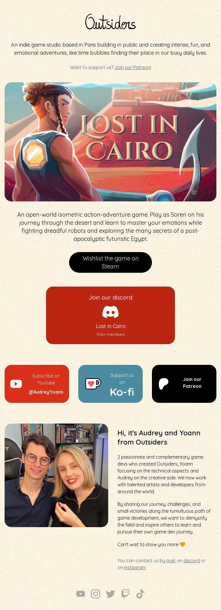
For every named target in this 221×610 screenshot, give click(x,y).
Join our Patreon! (133, 67)
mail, (171, 560)
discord (192, 560)
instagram (135, 567)
